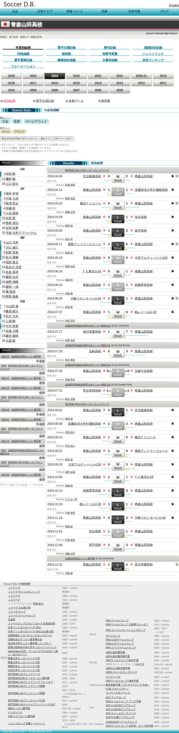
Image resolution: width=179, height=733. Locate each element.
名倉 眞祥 (12, 272)
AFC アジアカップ (116, 697)
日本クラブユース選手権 (21, 716)
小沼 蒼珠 (12, 213)
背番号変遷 (109, 53)
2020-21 (141, 76)
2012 (141, 83)
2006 (98, 90)
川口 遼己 (12, 247)
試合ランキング (153, 60)
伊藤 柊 (10, 208)
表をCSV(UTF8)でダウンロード (19, 138)
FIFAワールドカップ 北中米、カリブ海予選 (129, 726)
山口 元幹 (12, 242)
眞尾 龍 (69, 252)
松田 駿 (10, 173)
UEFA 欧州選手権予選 (118, 656)
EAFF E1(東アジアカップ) (120, 717)
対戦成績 (23, 53)
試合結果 (9, 100)
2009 (33, 90)
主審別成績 (109, 60)
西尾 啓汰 (12, 223)
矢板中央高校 (144, 371)
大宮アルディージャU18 (151, 257)
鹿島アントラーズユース (84, 244)
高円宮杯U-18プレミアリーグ (24, 674)
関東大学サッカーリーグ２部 (24, 662)
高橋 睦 (69, 485)
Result (118, 178)
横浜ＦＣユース (90, 203)
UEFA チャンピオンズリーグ (121, 672)
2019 (163, 76)
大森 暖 (10, 340)
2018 (11, 83)
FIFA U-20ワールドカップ (120, 639)
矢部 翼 (10, 218)
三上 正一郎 (71, 499)
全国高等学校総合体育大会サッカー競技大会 (87, 325)
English (174, 5)
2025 (33, 76)
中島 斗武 (12, 198)
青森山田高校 (21, 25)
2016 (54, 83)
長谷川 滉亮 (13, 267)
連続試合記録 (153, 47)
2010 (11, 90)
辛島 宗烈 (70, 320)
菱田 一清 (12, 286)
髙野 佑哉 (70, 198)
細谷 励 (69, 225)
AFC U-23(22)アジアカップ (120, 705)
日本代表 (134, 11)
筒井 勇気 (70, 360)
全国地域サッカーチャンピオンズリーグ (30, 635)
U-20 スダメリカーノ (117, 688)
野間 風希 (12, 296)
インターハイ (15, 712)
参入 (41, 603)
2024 (54, 76)
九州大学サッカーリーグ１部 (24, 670)
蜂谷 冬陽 (70, 399)
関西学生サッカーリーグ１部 (24, 666)
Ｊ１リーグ (14, 587)
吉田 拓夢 (12, 228)
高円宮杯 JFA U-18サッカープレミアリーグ (87, 170)
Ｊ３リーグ (14, 599)
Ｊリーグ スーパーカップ (22, 615)
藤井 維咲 (12, 335)
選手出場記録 (66, 47)
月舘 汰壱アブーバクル (21, 232)
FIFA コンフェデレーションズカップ (126, 630)
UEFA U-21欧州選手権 (118, 668)
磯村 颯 (10, 179)
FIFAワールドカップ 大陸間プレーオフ (127, 624)
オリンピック (113, 635)
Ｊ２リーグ (14, 595)
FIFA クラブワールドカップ (121, 647)
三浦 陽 (10, 321)
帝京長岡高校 (92, 390)
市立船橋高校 (92, 176)
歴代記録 (110, 47)
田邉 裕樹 (70, 185)
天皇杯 (11, 619)
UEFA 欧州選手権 (115, 652)
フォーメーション (23, 66)
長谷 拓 (69, 239)
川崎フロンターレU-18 (85, 298)
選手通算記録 (23, 60)
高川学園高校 (144, 564)
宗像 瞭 (69, 293)
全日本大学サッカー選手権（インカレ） (30, 643)
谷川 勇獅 (12, 257)
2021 (119, 76)
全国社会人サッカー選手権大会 (25, 639)
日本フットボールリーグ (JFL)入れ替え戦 (30, 631)
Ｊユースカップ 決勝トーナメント (26, 723)
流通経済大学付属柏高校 (151, 189)
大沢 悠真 (12, 326)
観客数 (66, 53)
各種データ (76, 100)
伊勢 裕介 (70, 432)
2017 (33, 83)
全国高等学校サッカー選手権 (20, 356)
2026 (11, 76)
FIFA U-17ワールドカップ (120, 643)
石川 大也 (12, 316)
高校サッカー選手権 (19, 708)
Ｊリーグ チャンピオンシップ (24, 591)
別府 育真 (12, 252)
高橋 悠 (69, 280)
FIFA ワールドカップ (117, 620)
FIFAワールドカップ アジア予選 (123, 701)
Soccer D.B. (19, 4)
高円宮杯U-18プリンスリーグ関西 (26, 693)
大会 (5, 121)
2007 (76, 90)
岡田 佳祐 (70, 266)
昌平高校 (141, 230)
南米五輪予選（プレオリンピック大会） (128, 684)
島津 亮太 (12, 203)
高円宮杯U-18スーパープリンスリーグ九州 (31, 704)
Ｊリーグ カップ (17, 611)
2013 (119, 83)
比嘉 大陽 (12, 331)
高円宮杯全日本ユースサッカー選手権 (29, 678)
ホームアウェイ (36, 121)
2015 (76, 83)
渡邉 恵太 (70, 379)
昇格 (35, 603)
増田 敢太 (12, 262)
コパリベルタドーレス (118, 692)
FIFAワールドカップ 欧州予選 (122, 660)
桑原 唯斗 (12, 311)
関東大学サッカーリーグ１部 (24, 658)
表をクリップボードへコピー (56, 138)
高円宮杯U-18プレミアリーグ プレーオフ (30, 682)
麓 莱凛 (10, 291)
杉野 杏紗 (70, 340)
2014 (98, 83)
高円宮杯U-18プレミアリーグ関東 (26, 686)
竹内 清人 (70, 446)
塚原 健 (69, 418)
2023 (76, 76)
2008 (54, 90)
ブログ (164, 11)
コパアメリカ (113, 676)
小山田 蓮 (12, 306)
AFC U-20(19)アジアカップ (120, 709)
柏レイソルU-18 (145, 312)
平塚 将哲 (70, 513)
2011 (163, 83)
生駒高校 (95, 351)
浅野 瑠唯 (12, 282)
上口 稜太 (12, 183)
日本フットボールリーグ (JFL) (24, 627)
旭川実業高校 (92, 331)
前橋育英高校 (144, 285)
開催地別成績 (66, 60)
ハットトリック (153, 53)
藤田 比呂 (12, 277)
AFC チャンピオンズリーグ (121, 713)
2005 (119, 90)
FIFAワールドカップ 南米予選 (122, 680)
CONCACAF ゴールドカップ (121, 722)
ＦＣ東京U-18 (92, 271)
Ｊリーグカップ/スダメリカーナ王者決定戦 (31, 623)
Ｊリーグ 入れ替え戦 (19, 607)
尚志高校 (141, 217)
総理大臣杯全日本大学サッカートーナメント (32, 647)
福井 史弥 (12, 193)
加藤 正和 (70, 212)
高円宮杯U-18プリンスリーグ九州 (26, 700)
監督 (17, 121)
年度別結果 (23, 47)
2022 (98, 76)
